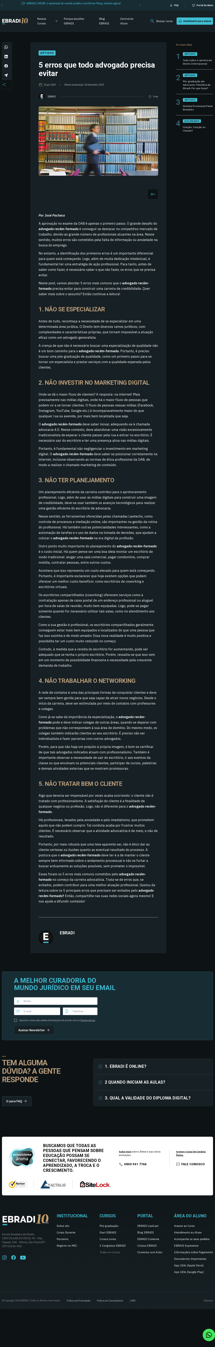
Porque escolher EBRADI (74, 21)
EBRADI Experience (186, 1248)
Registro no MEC (67, 1248)
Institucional (72, 1219)
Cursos (108, 1219)
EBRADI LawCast (147, 1229)
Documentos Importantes (190, 1261)
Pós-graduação (109, 1229)
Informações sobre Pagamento (193, 1255)
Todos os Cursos (110, 1255)
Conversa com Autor (150, 1255)
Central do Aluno (126, 21)
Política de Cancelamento (110, 1303)
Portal (145, 1219)
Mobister (208, 1303)
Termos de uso (87, 1020)
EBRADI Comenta (148, 1242)
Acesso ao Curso (184, 1229)
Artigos (47, 53)
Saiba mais (125, 1154)
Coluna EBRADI (147, 1248)
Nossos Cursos (41, 21)
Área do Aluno (190, 1219)
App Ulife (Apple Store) (188, 1268)
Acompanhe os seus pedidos (192, 1242)
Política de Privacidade (78, 1303)
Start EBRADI (108, 1235)
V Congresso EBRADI (113, 1248)
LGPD (133, 1303)
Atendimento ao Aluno (188, 1235)
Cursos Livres (108, 1242)
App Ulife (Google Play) (189, 1275)
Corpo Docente (66, 1235)
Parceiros (62, 1242)
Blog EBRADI (104, 21)
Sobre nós (63, 1229)
